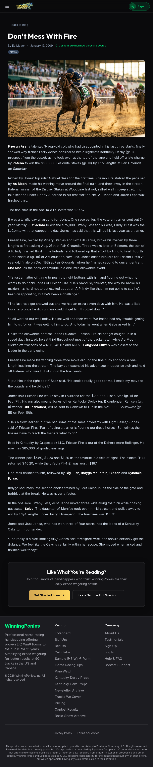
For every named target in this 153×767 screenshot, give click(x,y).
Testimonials (114, 639)
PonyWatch (63, 671)
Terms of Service (88, 733)
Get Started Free (49, 595)
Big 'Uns (61, 639)
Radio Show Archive (70, 716)
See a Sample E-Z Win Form (98, 595)
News (13, 51)
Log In (109, 652)
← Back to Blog (18, 24)
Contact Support (117, 665)
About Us (112, 633)
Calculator (62, 652)
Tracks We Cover (68, 697)
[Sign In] (139, 6)
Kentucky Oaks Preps (71, 684)
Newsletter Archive (69, 690)
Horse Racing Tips (69, 665)
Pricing (60, 703)
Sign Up (111, 646)
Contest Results (66, 709)
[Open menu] (7, 6)
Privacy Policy (63, 733)
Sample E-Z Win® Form (72, 659)
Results (60, 646)
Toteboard (63, 633)
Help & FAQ (113, 659)
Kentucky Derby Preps (72, 678)
